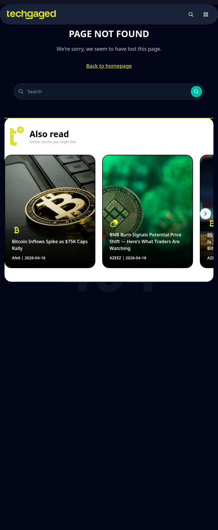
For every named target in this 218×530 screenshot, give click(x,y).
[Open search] (191, 14)
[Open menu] (206, 14)
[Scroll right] (205, 213)
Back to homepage (109, 65)
